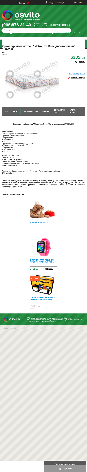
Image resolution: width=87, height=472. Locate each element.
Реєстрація (59, 3)
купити (82, 62)
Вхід (51, 3)
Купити (50, 269)
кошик (57, 33)
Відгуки (22, 3)
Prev (43, 201)
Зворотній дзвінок (60, 25)
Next (43, 306)
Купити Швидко (78, 78)
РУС (75, 3)
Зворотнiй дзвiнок (77, 74)
